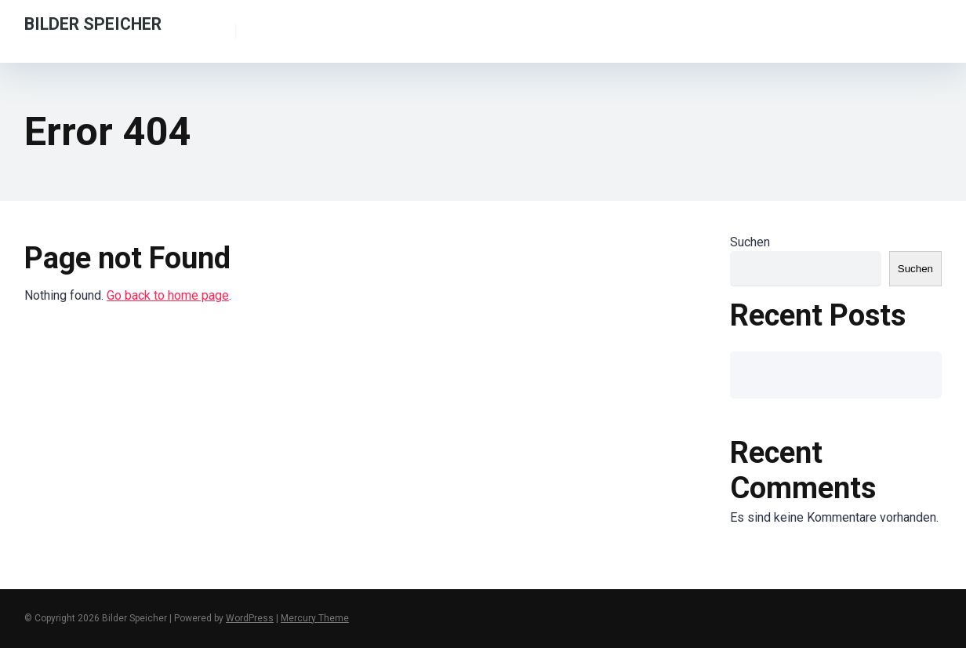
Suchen (750, 242)
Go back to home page (168, 295)
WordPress (250, 618)
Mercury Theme (315, 618)
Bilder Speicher (93, 23)
